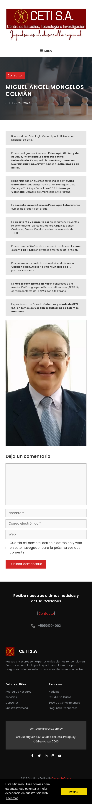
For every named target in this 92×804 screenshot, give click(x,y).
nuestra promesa (17, 708)
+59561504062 (49, 625)
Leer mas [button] (12, 798)
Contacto (46, 613)
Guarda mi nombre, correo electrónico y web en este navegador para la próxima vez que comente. (46, 548)
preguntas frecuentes (63, 708)
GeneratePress (61, 778)
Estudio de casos (60, 697)
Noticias (54, 692)
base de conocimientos (64, 702)
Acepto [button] (73, 791)
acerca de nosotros (18, 692)
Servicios (11, 697)
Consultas (12, 702)
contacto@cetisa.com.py (46, 729)
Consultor (15, 75)
